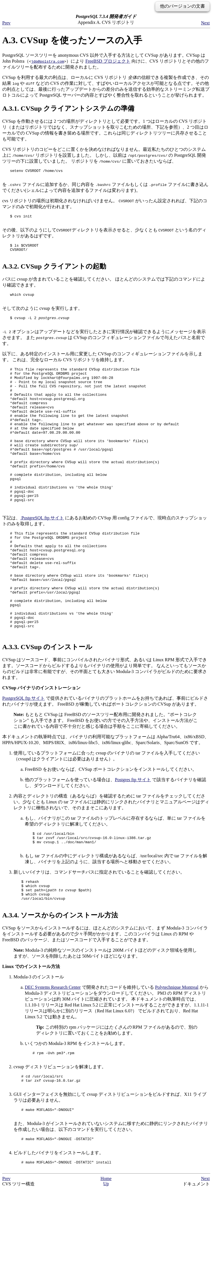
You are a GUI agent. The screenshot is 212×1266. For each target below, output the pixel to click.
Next (205, 23)
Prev (6, 23)
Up (106, 1260)
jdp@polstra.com (47, 61)
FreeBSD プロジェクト (107, 61)
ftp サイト (42, 555)
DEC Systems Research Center (53, 1054)
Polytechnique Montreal (176, 1054)
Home (106, 1255)
